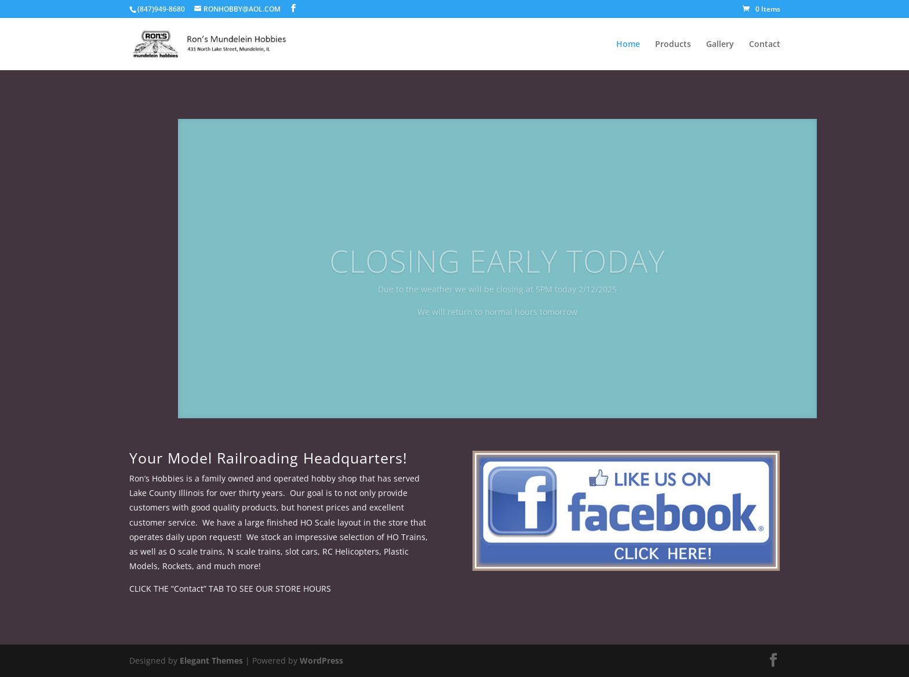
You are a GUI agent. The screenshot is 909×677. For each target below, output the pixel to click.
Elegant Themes (211, 660)
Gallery (720, 44)
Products (673, 44)
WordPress (321, 660)
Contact (764, 44)
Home (628, 44)
